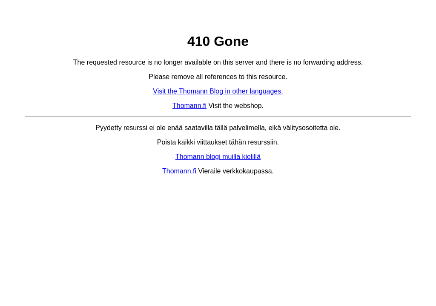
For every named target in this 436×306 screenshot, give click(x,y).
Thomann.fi (189, 105)
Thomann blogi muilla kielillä (218, 156)
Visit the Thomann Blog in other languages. (218, 91)
